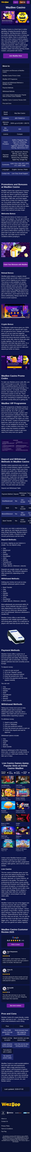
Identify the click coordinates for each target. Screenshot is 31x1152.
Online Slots (26, 772)
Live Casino (12, 772)
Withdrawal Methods (9, 91)
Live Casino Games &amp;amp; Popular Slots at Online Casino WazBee (14, 95)
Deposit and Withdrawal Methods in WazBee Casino (13, 83)
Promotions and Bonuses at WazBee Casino (13, 71)
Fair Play (4, 1131)
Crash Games (19, 772)
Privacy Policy (5, 1126)
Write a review (15, 944)
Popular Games (4, 772)
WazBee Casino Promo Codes (11, 75)
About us (4, 1118)
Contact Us (4, 1121)
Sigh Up (22, 2)
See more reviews (15, 1005)
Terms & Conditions (7, 1128)
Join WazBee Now (15, 56)
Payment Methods (8, 87)
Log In (16, 2)
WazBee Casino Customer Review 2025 (14, 100)
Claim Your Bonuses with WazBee (15, 264)
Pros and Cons (7, 103)
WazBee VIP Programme (10, 79)
